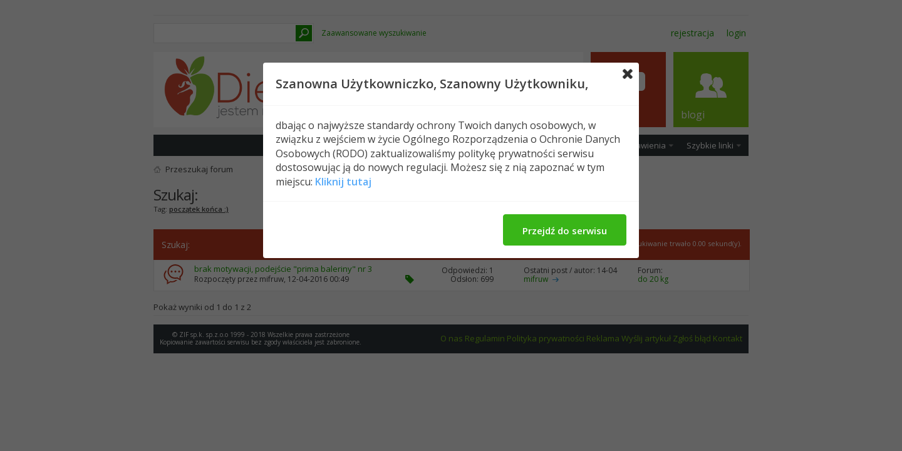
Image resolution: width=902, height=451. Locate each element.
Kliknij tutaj (343, 182)
